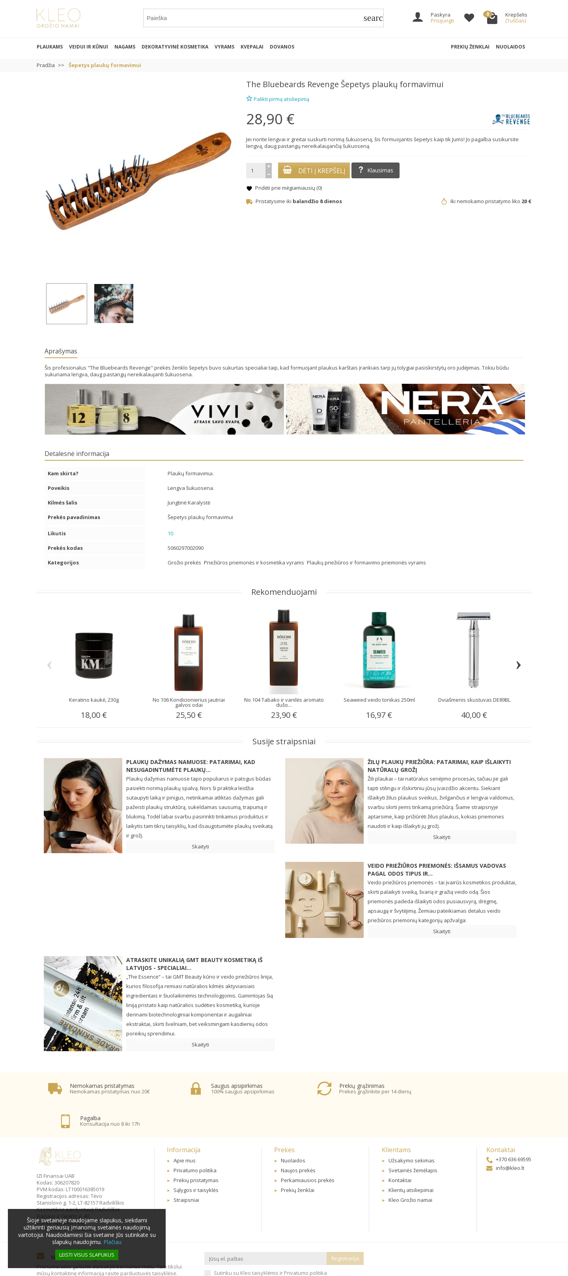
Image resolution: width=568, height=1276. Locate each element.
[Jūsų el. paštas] (265, 1228)
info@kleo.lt (505, 1137)
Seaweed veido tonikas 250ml (379, 699)
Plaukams (50, 46)
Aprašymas (61, 351)
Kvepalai (252, 46)
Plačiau (112, 1242)
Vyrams (224, 46)
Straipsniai (186, 1169)
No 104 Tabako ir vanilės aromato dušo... (284, 702)
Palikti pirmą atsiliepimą (277, 98)
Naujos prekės (298, 1140)
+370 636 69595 (508, 1129)
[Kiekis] (255, 170)
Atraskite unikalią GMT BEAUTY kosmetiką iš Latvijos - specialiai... (194, 963)
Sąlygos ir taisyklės (196, 1160)
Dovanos (282, 46)
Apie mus (185, 1130)
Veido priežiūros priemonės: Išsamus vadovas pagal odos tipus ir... (437, 869)
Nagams (124, 46)
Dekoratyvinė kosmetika (175, 46)
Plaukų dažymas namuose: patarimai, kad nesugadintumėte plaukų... (190, 765)
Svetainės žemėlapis (413, 1140)
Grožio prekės (185, 562)
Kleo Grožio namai (410, 1169)
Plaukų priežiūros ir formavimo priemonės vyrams (366, 562)
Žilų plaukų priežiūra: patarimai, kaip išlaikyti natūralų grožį (439, 765)
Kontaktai (400, 1150)
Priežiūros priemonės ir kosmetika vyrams (254, 562)
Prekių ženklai (470, 46)
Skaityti (200, 846)
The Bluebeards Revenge (292, 84)
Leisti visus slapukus (86, 1254)
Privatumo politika (195, 1140)
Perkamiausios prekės (307, 1150)
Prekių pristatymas (196, 1150)
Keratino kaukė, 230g (94, 699)
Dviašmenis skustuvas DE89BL (474, 699)
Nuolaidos (510, 46)
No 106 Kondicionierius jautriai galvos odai (189, 702)
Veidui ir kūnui (88, 46)
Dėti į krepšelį (314, 170)
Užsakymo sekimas (412, 1130)
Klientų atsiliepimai (411, 1160)
